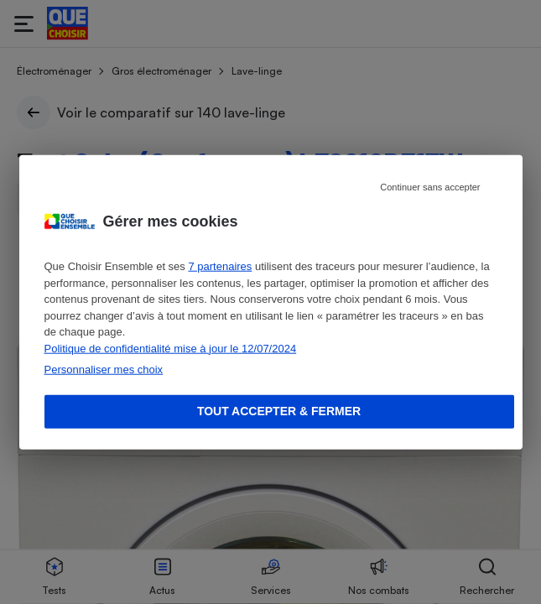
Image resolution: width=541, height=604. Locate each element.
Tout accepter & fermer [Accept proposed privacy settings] (279, 411)
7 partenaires (220, 266)
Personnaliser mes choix (104, 369)
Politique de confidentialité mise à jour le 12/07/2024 (170, 347)
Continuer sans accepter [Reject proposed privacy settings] (430, 187)
